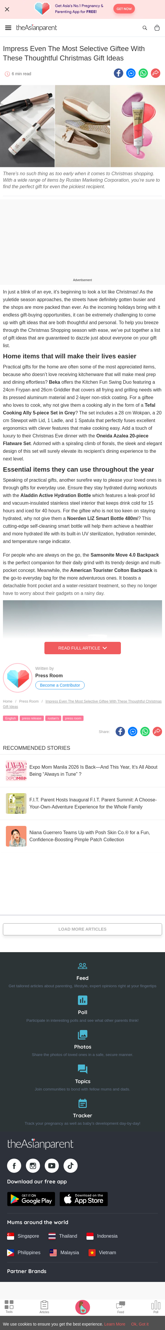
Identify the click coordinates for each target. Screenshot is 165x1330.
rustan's (53, 718)
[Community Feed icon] (120, 1308)
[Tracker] (82, 1111)
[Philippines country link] (23, 1252)
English (10, 718)
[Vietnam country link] (102, 1252)
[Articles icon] (44, 1308)
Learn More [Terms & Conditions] (115, 1324)
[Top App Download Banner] (82, 9)
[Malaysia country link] (64, 1252)
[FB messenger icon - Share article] (131, 73)
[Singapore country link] (23, 1236)
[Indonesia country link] (101, 1236)
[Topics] (82, 1076)
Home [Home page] (7, 701)
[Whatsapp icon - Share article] (143, 73)
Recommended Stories (36, 748)
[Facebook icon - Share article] (118, 73)
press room (73, 718)
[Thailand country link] (63, 1236)
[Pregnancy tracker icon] (82, 1307)
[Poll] (82, 1007)
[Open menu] (8, 27)
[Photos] (82, 1042)
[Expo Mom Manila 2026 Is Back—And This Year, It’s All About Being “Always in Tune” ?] (82, 770)
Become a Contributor (60, 685)
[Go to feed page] (36, 27)
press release (31, 718)
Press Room (49, 675)
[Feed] (82, 973)
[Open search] (144, 27)
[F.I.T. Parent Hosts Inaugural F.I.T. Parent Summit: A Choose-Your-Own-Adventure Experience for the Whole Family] (82, 803)
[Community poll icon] (156, 1308)
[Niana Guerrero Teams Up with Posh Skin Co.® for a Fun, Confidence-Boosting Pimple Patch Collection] (82, 836)
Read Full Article (82, 648)
